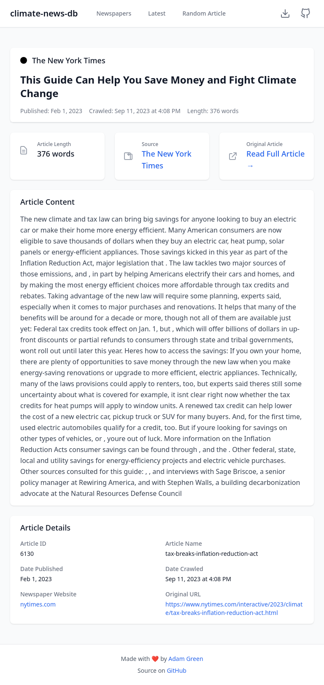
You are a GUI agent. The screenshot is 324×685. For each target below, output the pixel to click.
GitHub (176, 670)
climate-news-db (44, 13)
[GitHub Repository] (305, 13)
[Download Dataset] (285, 13)
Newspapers (113, 13)
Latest (156, 13)
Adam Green (185, 659)
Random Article (204, 13)
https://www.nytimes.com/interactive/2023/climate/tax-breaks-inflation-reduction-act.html (233, 608)
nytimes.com (38, 604)
